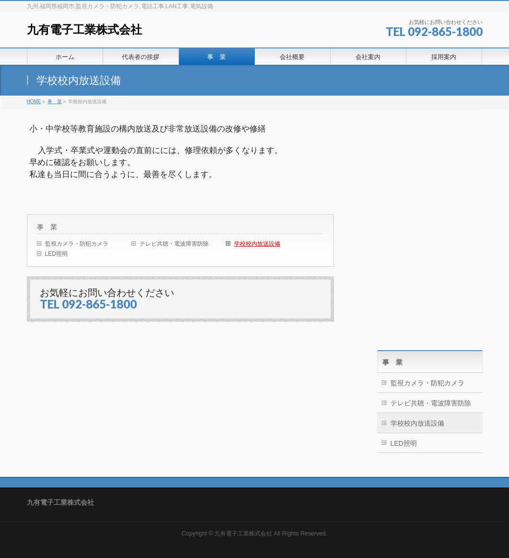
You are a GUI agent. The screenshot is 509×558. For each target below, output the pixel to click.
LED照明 (56, 253)
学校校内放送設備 (257, 243)
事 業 (47, 227)
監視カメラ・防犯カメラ (76, 243)
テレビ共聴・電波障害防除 (174, 243)
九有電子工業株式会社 (84, 29)
